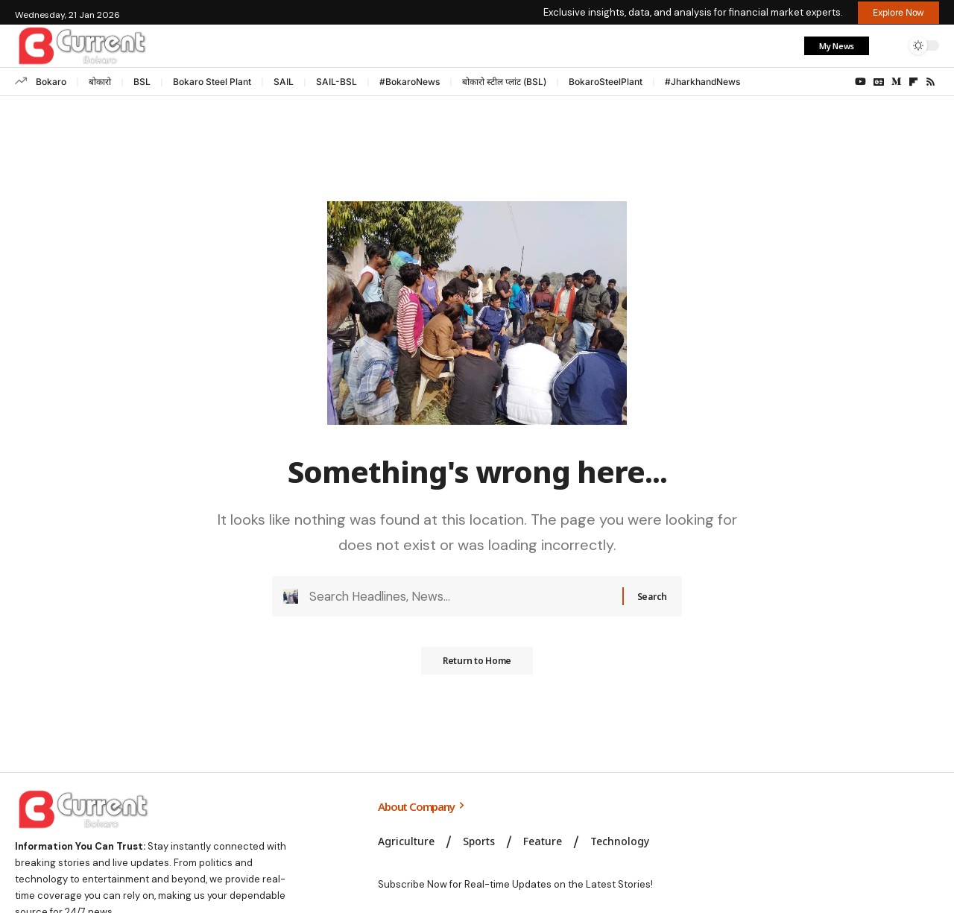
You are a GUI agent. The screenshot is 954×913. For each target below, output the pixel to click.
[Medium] (896, 82)
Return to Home (477, 668)
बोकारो (100, 81)
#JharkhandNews (702, 81)
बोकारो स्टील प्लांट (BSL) (504, 81)
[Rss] (930, 82)
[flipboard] (913, 82)
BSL (142, 81)
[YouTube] (860, 82)
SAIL (284, 81)
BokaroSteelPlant (605, 81)
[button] (889, 45)
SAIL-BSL (336, 81)
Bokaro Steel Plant (212, 81)
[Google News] (879, 82)
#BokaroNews (409, 81)
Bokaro (51, 81)
